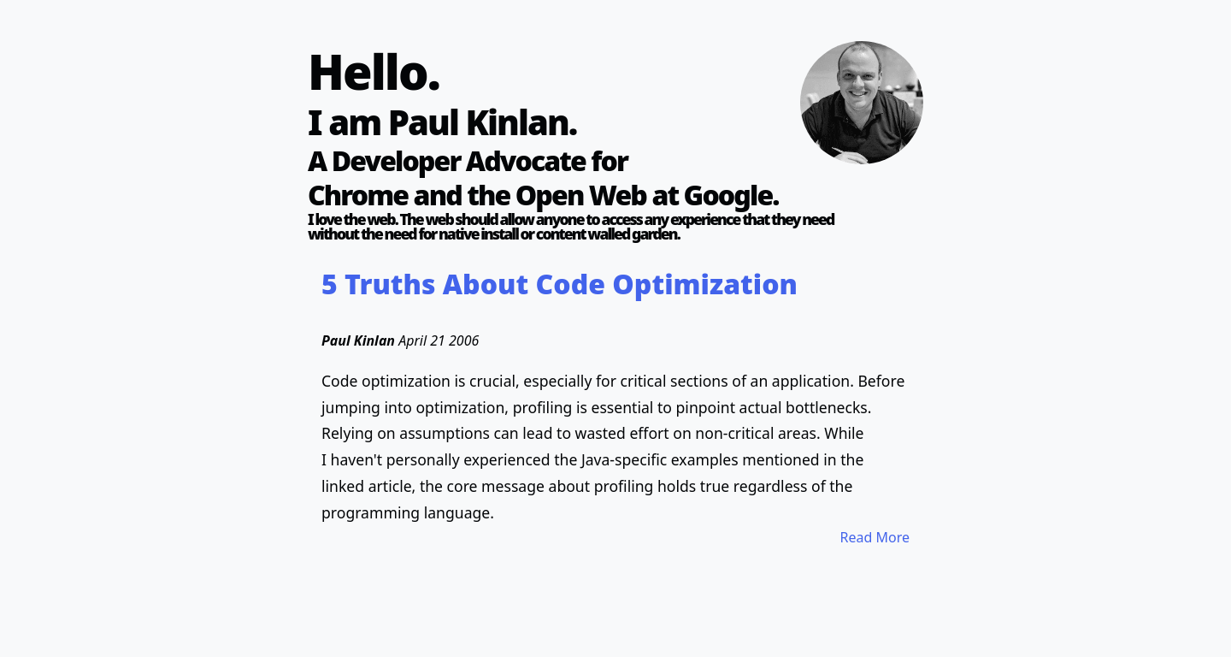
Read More (875, 537)
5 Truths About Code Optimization (559, 283)
